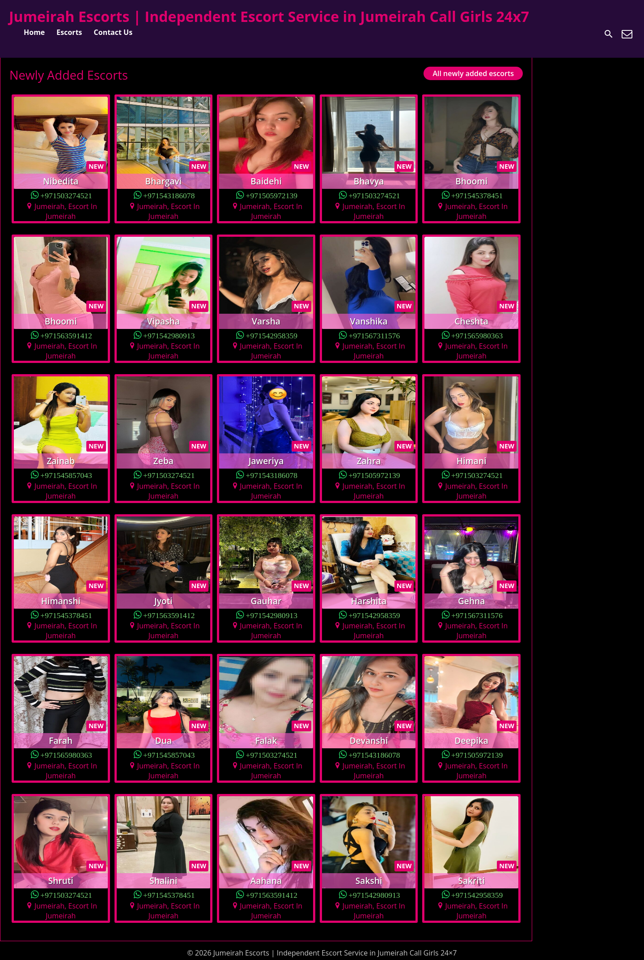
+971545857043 (66, 474)
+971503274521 (66, 195)
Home (34, 32)
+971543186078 (169, 195)
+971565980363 (477, 335)
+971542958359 (272, 335)
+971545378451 (477, 195)
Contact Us (113, 32)
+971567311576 (374, 335)
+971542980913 (169, 335)
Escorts (69, 32)
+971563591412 (66, 335)
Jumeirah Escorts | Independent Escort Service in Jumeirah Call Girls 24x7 (269, 16)
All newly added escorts (473, 73)
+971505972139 (272, 195)
